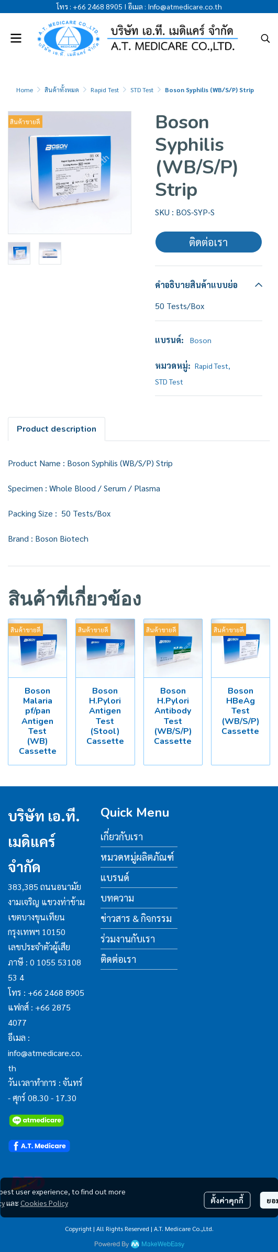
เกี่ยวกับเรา (122, 836)
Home (24, 89)
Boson (201, 340)
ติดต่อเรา (208, 242)
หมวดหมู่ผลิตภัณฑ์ (137, 857)
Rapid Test (105, 89)
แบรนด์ (115, 877)
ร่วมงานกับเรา (128, 938)
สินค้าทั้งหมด (62, 89)
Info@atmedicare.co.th (185, 6)
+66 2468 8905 (98, 6)
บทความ (117, 898)
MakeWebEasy (162, 1244)
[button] (265, 38)
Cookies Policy (44, 1202)
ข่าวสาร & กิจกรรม (136, 918)
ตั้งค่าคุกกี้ (226, 1200)
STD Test (141, 89)
